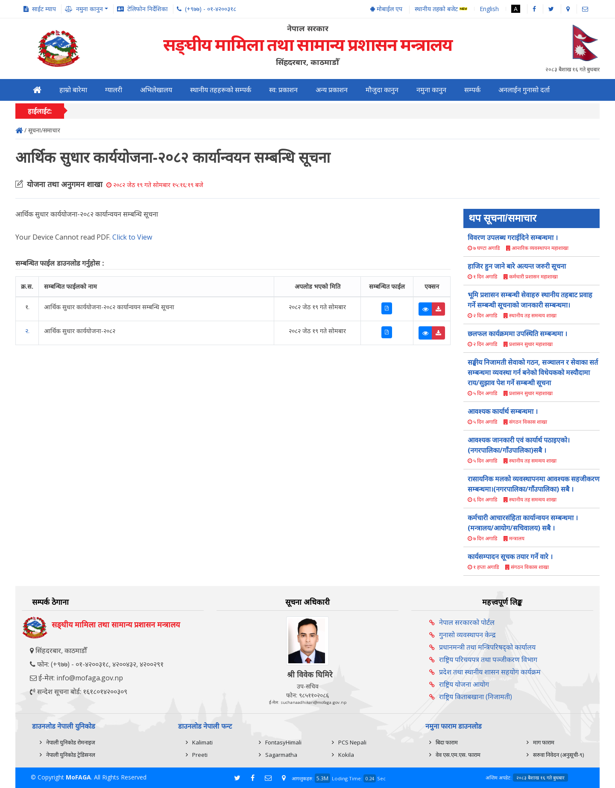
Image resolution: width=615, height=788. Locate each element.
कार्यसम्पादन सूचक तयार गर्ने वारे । (510, 556)
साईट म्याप (44, 9)
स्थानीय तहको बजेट (441, 9)
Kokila (346, 755)
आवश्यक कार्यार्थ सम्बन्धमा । (503, 411)
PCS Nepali (352, 742)
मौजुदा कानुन (382, 90)
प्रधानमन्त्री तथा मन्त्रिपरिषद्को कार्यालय (487, 647)
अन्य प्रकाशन (332, 90)
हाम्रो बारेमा (73, 90)
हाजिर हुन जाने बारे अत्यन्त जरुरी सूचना (517, 266)
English (489, 9)
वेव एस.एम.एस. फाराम (458, 755)
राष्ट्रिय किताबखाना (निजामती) (475, 696)
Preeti (200, 755)
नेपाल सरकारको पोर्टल (467, 622)
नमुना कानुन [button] (89, 9)
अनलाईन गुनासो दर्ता (524, 90)
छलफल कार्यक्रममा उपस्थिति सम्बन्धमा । (517, 333)
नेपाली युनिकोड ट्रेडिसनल (70, 755)
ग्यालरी (113, 90)
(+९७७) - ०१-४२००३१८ (210, 9)
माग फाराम (543, 742)
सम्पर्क (472, 90)
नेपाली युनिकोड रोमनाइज (70, 742)
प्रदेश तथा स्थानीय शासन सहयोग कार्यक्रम (490, 672)
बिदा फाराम (447, 742)
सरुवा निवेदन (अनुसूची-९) (558, 755)
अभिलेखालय (156, 90)
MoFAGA (78, 777)
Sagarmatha (281, 755)
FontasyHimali (283, 742)
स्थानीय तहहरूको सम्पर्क (220, 90)
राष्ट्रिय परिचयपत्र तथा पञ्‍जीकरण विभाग (488, 659)
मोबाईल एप (386, 9)
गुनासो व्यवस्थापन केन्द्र (467, 634)
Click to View (132, 237)
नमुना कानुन (431, 90)
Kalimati (202, 742)
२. (27, 331)
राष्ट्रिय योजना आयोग (464, 684)
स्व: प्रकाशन (283, 90)
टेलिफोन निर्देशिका (147, 9)
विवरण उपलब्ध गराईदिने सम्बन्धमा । (513, 237)
